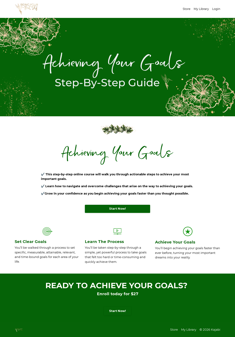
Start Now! (117, 208)
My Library (201, 9)
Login (216, 9)
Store (186, 9)
